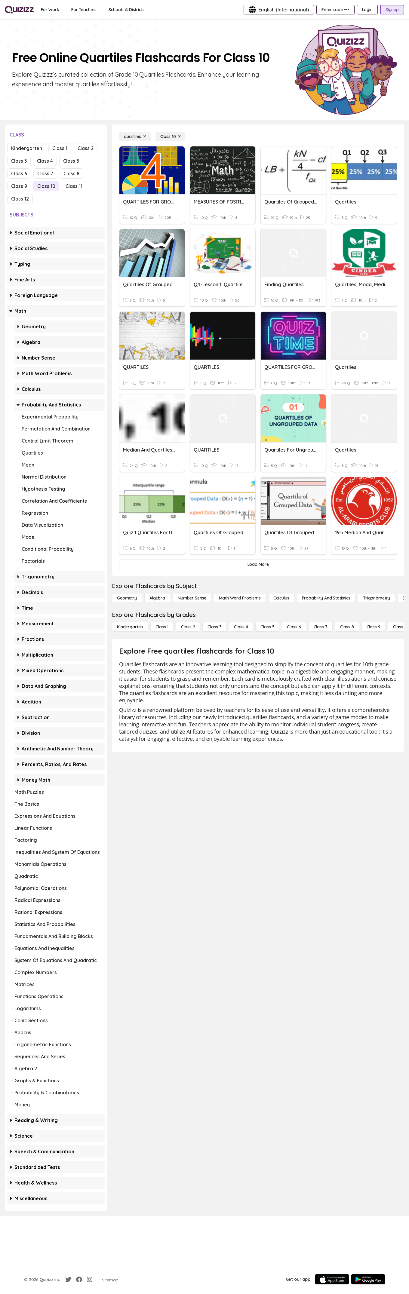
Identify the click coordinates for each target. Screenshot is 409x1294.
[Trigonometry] (376, 598)
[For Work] (50, 9)
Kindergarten (26, 148)
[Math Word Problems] (240, 598)
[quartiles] (135, 136)
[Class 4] (241, 627)
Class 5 (71, 161)
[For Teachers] (83, 9)
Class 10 (46, 186)
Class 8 (71, 173)
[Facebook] (79, 1279)
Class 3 (19, 161)
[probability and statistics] (326, 598)
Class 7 (45, 173)
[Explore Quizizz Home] (19, 10)
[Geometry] (127, 598)
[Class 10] (170, 136)
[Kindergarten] (130, 627)
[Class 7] (321, 627)
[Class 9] (373, 627)
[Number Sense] (192, 598)
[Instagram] (89, 1279)
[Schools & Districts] (126, 9)
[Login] (367, 9)
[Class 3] (214, 627)
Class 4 (45, 161)
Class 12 (20, 199)
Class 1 (59, 148)
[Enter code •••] (335, 9)
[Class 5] (267, 627)
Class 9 (19, 186)
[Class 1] (162, 627)
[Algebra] (157, 598)
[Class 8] (347, 627)
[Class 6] (294, 627)
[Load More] (258, 564)
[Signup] (392, 9)
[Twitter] (68, 1279)
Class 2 (86, 148)
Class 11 (74, 186)
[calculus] (281, 598)
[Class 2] (188, 627)
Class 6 (19, 173)
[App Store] (332, 1279)
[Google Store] (368, 1279)
